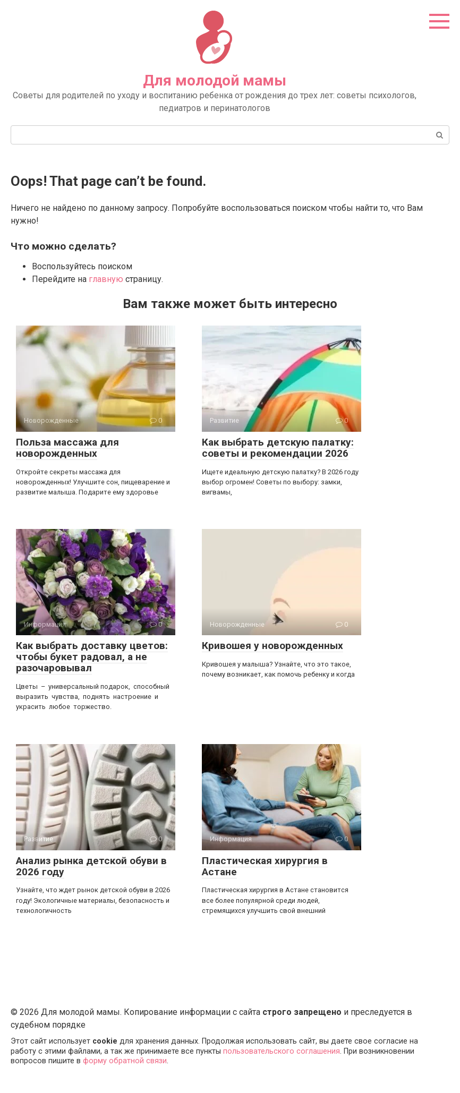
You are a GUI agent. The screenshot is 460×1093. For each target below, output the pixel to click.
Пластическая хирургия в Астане (265, 866)
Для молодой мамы (214, 80)
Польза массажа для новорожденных (67, 447)
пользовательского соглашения (281, 1051)
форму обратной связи (125, 1060)
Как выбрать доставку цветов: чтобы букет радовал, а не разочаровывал (92, 656)
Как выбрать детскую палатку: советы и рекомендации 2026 (278, 447)
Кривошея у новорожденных (272, 645)
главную (106, 279)
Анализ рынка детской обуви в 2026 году (91, 866)
